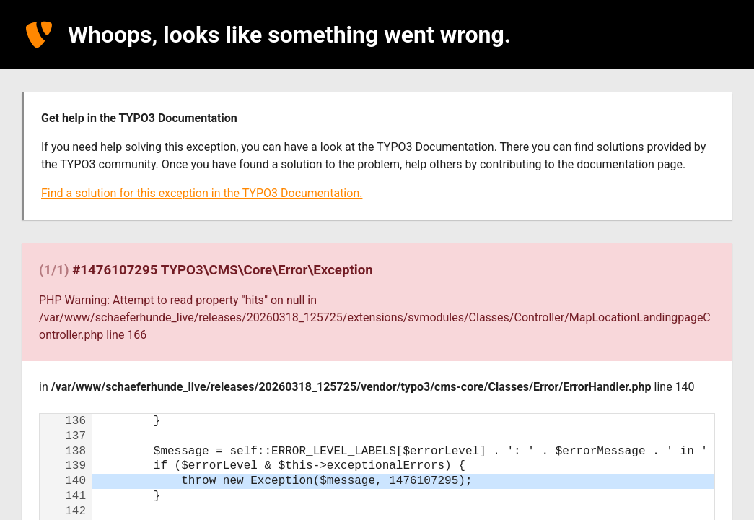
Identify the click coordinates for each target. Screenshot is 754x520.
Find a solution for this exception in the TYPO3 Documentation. (201, 193)
